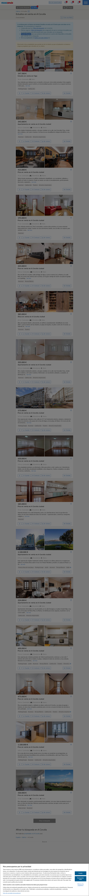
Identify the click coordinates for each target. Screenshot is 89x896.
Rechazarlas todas (80, 878)
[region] (44, 880)
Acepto (80, 873)
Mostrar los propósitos (80, 884)
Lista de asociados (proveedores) (12, 893)
